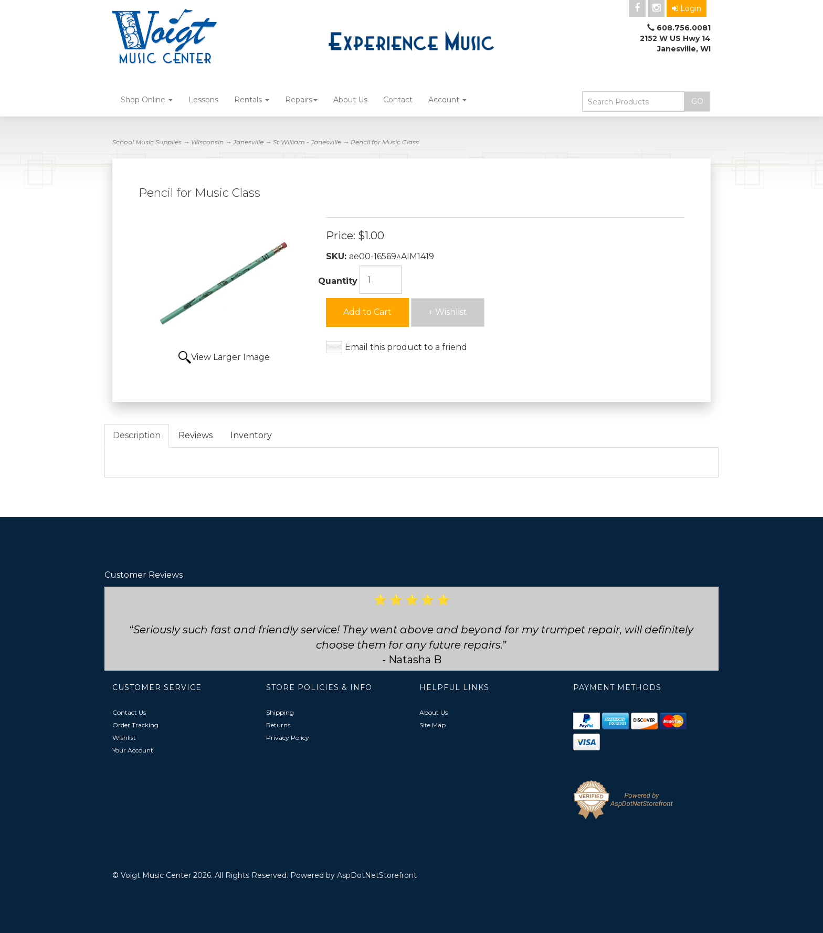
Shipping (280, 712)
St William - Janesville (307, 142)
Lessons (203, 99)
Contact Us (129, 712)
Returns (278, 725)
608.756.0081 (684, 28)
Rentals (251, 99)
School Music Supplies (147, 142)
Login (686, 8)
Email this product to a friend (406, 347)
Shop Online (147, 99)
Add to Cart (367, 312)
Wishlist (124, 737)
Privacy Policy (287, 737)
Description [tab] (137, 435)
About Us (350, 99)
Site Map (432, 725)
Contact (398, 99)
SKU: (337, 256)
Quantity (337, 281)
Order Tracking (135, 725)
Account (447, 99)
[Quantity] (381, 280)
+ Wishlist (447, 312)
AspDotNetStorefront (377, 875)
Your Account (132, 750)
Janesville (248, 142)
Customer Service (157, 687)
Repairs (301, 99)
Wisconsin (207, 142)
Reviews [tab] (195, 435)
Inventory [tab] (251, 435)
